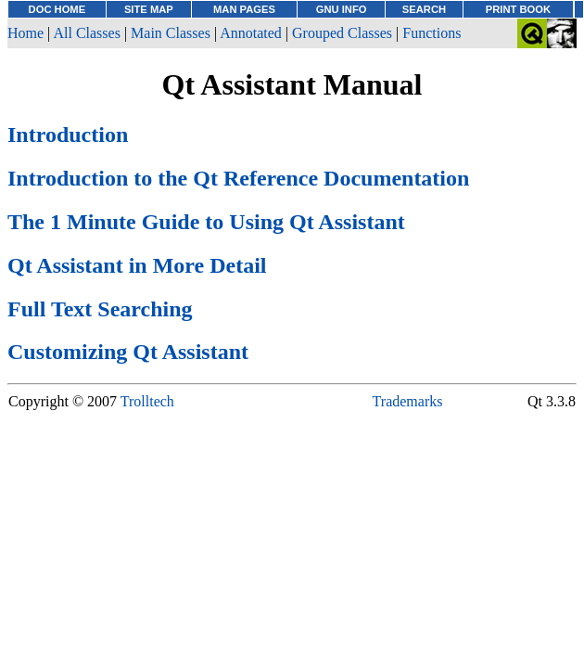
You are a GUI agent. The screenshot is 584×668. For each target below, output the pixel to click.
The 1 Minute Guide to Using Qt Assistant (206, 222)
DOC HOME (57, 9)
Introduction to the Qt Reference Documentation (238, 178)
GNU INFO (341, 9)
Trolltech (147, 401)
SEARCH (424, 9)
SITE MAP (148, 9)
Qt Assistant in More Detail (137, 265)
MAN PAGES (244, 9)
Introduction (67, 134)
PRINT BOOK (518, 9)
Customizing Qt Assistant (127, 352)
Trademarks (408, 401)
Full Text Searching (100, 309)
